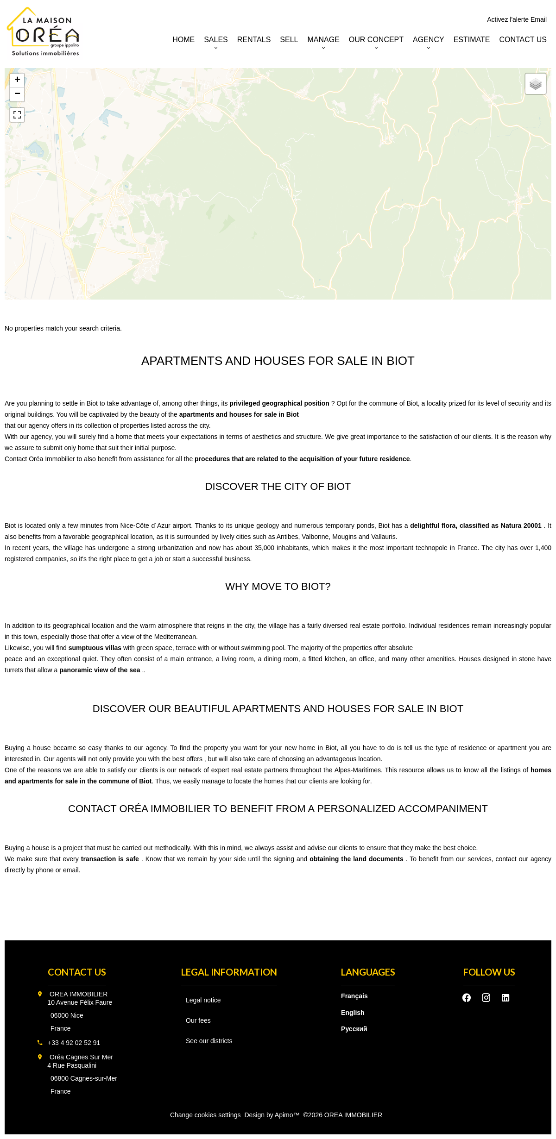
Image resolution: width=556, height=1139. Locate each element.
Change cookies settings (205, 1115)
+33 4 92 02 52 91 (74, 1042)
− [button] (17, 94)
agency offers (48, 425)
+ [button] (17, 81)
